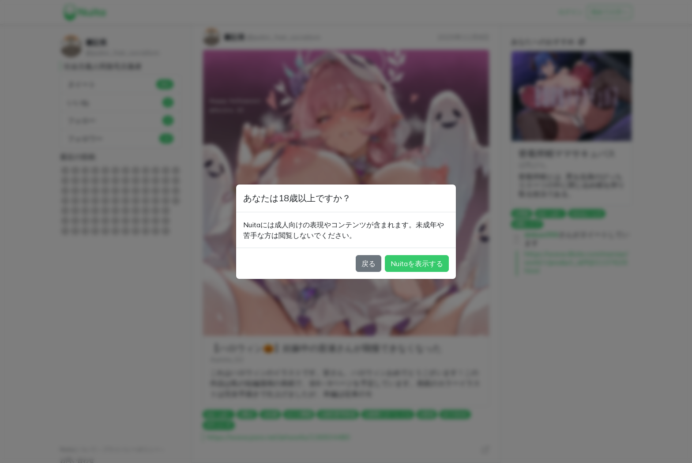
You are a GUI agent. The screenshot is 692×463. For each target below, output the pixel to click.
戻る (368, 263)
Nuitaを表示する (417, 263)
